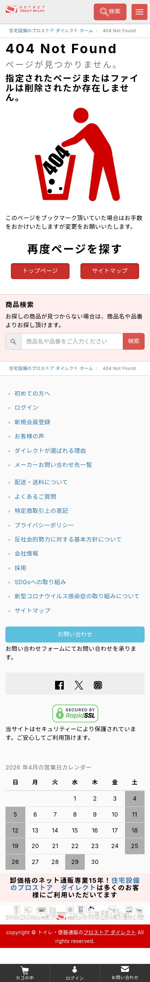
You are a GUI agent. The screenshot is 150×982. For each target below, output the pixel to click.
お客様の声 (29, 436)
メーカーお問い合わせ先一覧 (53, 464)
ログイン (26, 407)
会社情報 (26, 553)
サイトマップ (32, 610)
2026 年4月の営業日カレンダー (48, 767)
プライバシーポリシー (44, 525)
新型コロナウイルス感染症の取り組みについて (77, 596)
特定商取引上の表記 (41, 510)
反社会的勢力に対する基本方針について (68, 539)
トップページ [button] (40, 270)
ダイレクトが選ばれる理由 (50, 450)
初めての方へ (32, 393)
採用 (20, 568)
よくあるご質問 (35, 496)
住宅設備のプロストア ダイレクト (75, 884)
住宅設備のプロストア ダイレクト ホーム (51, 30)
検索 (110, 12)
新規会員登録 (32, 422)
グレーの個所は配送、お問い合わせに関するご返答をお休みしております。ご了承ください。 (75, 767)
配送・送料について (41, 482)
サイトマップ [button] (110, 270)
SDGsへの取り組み (40, 582)
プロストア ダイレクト (109, 932)
